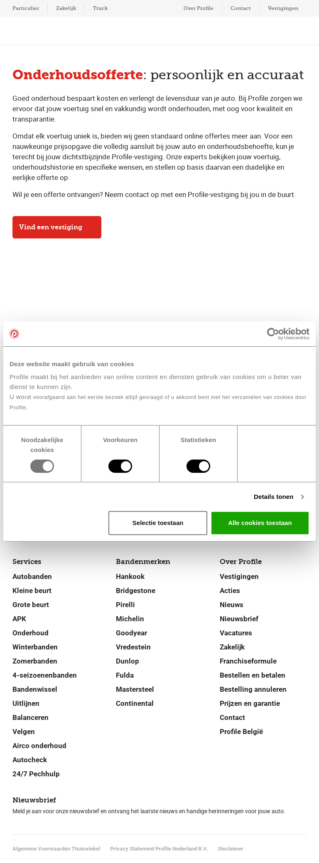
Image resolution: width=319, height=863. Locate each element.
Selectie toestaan (158, 522)
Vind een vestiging (57, 227)
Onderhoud (30, 633)
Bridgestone (135, 590)
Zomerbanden (34, 661)
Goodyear (131, 633)
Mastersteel (135, 689)
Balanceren (30, 717)
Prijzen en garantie (250, 703)
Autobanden (32, 576)
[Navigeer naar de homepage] (159, 30)
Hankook (130, 576)
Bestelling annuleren (253, 689)
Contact (241, 8)
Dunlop (127, 661)
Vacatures (236, 633)
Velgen (23, 731)
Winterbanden (35, 647)
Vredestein (133, 647)
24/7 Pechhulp (36, 774)
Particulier (25, 8)
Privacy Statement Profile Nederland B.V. (159, 849)
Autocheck (29, 760)
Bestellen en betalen (252, 675)
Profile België (241, 731)
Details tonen (273, 496)
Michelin (130, 619)
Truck (100, 8)
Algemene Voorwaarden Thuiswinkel (56, 849)
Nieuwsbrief (239, 619)
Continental (135, 703)
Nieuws (231, 604)
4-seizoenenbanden (44, 675)
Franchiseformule (248, 661)
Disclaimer (230, 849)
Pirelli (125, 604)
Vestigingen (283, 8)
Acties (230, 590)
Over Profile (198, 8)
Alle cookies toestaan (260, 522)
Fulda (125, 675)
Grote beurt (30, 604)
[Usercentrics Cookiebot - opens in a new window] (273, 334)
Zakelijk (66, 8)
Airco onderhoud (39, 745)
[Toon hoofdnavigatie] (24, 30)
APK (19, 619)
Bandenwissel (34, 689)
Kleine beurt (32, 590)
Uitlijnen (25, 703)
